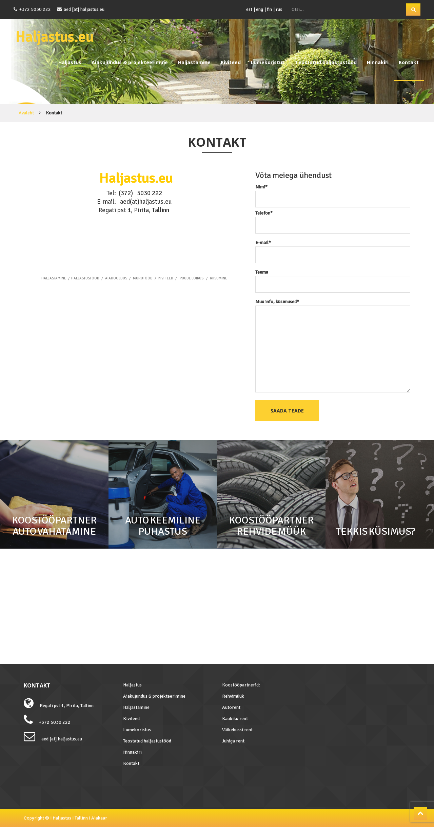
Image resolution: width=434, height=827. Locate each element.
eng (259, 9)
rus (279, 9)
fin (269, 9)
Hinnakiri (378, 62)
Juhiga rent (233, 741)
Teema (333, 278)
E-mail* (333, 249)
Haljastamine (194, 62)
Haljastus (69, 62)
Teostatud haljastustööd (326, 62)
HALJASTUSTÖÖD (85, 278)
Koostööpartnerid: (241, 685)
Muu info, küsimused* (333, 346)
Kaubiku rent (235, 718)
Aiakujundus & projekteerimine (130, 62)
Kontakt (409, 62)
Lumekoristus (268, 62)
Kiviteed (231, 62)
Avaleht (26, 113)
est (249, 9)
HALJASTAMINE (53, 278)
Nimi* (333, 193)
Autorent (231, 707)
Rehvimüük (233, 696)
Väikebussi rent (237, 730)
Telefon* (333, 219)
